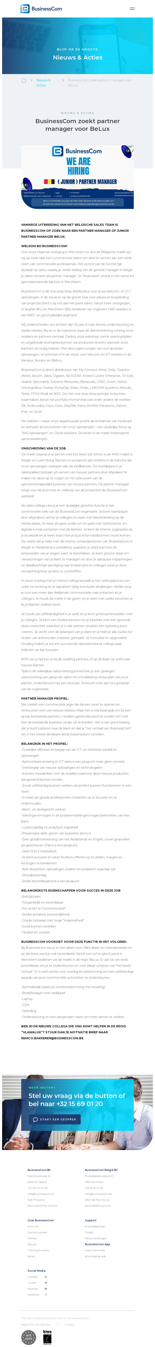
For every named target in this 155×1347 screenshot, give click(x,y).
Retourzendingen (95, 1238)
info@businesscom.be (98, 1193)
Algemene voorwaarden (35, 1324)
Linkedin (37, 1276)
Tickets (89, 1232)
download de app (95, 1256)
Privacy (69, 1324)
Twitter (37, 1282)
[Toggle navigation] (132, 9)
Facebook (37, 1294)
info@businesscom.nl (41, 1193)
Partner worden (37, 1232)
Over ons (33, 1226)
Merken (32, 1238)
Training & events (38, 1250)
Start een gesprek (54, 1119)
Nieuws (32, 1244)
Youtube (37, 1288)
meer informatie (95, 1250)
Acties (31, 1256)
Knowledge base (95, 1226)
